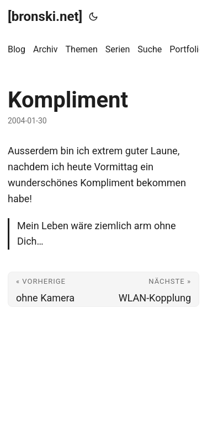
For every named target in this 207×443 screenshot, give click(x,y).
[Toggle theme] (93, 16)
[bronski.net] (45, 16)
